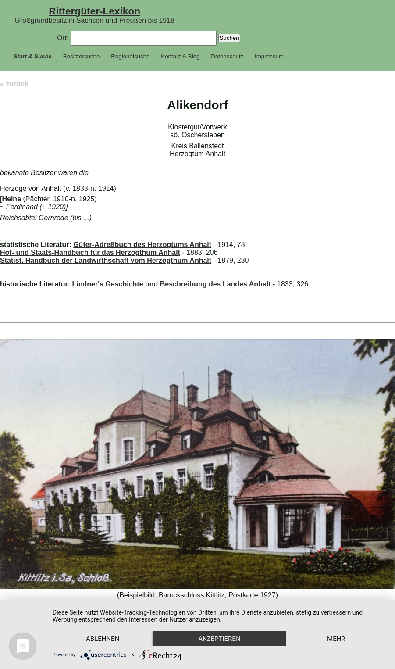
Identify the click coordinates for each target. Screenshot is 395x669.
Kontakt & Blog (180, 56)
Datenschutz (227, 56)
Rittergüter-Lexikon (94, 11)
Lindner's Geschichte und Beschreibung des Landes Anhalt (171, 284)
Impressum (269, 56)
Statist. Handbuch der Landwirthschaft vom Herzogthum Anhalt (105, 260)
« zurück (14, 84)
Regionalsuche (130, 56)
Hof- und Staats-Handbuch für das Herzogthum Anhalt (90, 252)
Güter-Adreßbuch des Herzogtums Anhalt (142, 244)
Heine (11, 199)
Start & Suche (33, 56)
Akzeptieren (219, 639)
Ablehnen (102, 639)
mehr (336, 639)
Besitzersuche (81, 56)
